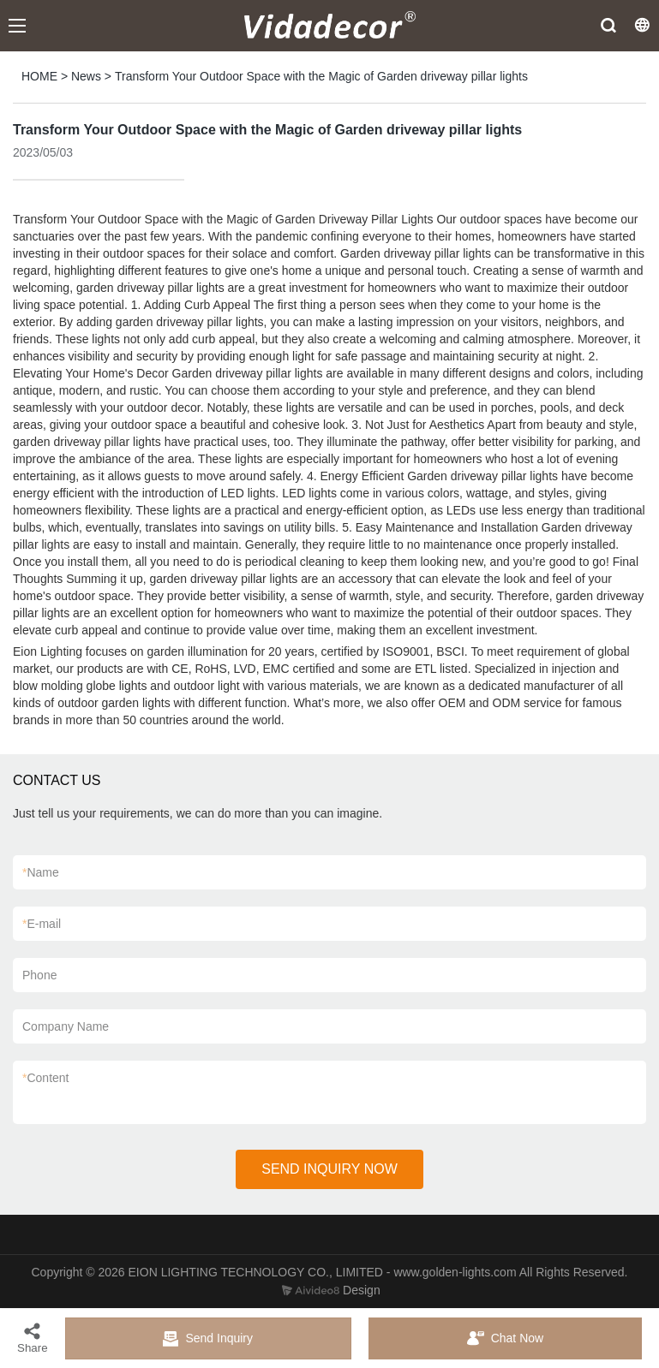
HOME (39, 76)
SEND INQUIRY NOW (329, 1169)
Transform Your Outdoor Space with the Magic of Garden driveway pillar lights (321, 76)
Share (32, 1337)
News (86, 76)
